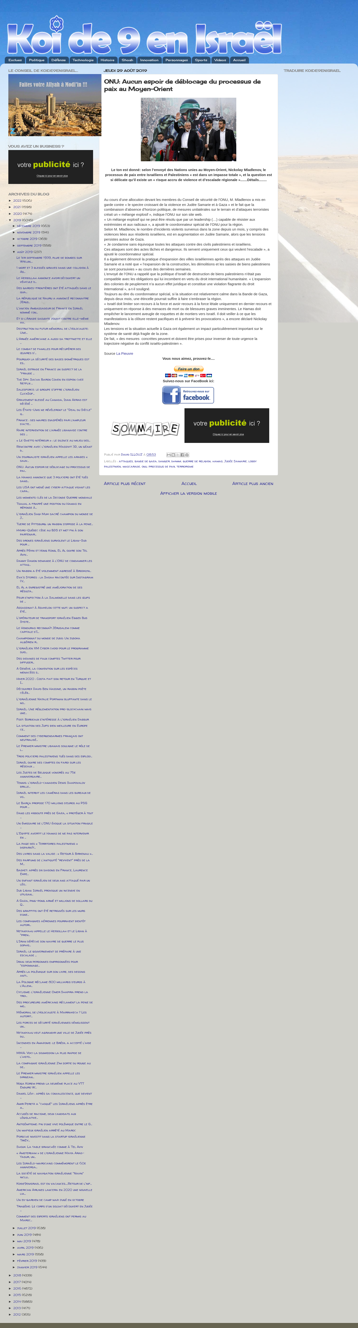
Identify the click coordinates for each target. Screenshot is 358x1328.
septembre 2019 (29, 245)
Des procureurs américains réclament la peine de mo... (54, 1004)
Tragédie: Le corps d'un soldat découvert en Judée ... (54, 1208)
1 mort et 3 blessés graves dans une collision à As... (52, 269)
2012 (17, 1314)
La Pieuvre (124, 353)
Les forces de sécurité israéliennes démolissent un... (53, 1024)
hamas (217, 461)
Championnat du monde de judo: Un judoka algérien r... (48, 640)
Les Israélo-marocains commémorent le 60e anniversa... (51, 1165)
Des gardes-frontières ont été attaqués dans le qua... (53, 290)
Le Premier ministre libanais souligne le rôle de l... (53, 748)
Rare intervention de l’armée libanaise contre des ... (51, 432)
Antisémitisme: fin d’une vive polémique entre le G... (54, 1124)
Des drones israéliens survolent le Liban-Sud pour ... (51, 542)
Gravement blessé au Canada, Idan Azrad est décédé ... (51, 402)
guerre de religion (197, 461)
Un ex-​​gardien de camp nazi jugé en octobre (50, 1200)
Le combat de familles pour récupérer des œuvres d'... (48, 351)
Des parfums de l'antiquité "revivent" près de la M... (53, 862)
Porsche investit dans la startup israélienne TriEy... (50, 1138)
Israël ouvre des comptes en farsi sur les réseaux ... (48, 764)
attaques (126, 461)
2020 (18, 213)
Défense (59, 60)
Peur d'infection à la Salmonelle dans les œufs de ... (53, 599)
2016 (17, 1288)
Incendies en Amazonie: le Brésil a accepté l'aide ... (53, 1045)
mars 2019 (26, 1254)
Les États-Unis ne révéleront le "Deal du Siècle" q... (54, 412)
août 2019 (25, 252)
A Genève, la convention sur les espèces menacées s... (47, 670)
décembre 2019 (29, 226)
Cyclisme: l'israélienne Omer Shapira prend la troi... (52, 994)
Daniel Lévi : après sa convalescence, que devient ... (54, 1095)
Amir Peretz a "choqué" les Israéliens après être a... (54, 1106)
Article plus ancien (252, 483)
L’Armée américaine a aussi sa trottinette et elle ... (54, 341)
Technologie (83, 60)
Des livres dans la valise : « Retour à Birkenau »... (54, 853)
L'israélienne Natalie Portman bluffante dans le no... (54, 701)
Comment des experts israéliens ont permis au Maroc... (51, 1218)
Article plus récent (125, 483)
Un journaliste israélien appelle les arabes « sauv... (52, 459)
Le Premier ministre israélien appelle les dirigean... (48, 1075)
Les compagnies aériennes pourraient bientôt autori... (50, 923)
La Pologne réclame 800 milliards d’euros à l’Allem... (50, 984)
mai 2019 (24, 1241)
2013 (17, 1308)
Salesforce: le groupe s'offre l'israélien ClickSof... (47, 391)
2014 (17, 1301)
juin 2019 (25, 1234)
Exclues (15, 60)
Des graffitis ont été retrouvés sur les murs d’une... (50, 913)
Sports (201, 60)
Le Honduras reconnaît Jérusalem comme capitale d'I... (48, 630)
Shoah (127, 60)
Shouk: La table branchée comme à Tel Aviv (49, 1147)
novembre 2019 (29, 232)
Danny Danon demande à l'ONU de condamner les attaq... (54, 563)
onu (144, 466)
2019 (17, 220)
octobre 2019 (27, 239)
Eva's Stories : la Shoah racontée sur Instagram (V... (54, 579)
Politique (36, 60)
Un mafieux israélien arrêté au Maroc (46, 1130)
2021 (17, 207)
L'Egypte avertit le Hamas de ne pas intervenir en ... (52, 835)
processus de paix (162, 466)
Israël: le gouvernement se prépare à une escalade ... (48, 953)
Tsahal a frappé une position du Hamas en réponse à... (48, 505)
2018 (17, 1275)
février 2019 (27, 1260)
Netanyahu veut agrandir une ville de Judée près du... (53, 1034)
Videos (220, 60)
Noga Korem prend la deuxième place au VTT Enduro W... (50, 1085)
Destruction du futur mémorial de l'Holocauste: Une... (52, 330)
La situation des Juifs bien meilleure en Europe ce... (52, 727)
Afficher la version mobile (188, 493)
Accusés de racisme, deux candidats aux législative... (46, 1116)
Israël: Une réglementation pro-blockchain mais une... (53, 711)
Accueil (239, 60)
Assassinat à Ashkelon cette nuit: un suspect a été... (52, 609)
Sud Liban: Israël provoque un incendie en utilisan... (48, 892)
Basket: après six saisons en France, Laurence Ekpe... (52, 872)
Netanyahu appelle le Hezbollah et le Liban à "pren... (51, 933)
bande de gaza (146, 461)
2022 (17, 200)
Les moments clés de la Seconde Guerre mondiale (54, 497)
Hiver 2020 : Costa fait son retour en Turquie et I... (53, 681)
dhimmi (176, 461)
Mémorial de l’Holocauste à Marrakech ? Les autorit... (51, 1014)
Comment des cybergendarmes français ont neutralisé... (49, 738)
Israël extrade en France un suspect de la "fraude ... (49, 371)
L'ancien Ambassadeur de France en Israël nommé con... (49, 310)
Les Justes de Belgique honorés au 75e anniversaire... (46, 774)
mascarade (131, 466)
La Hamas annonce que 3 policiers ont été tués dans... (52, 479)
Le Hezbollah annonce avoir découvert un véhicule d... (48, 280)
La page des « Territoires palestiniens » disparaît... (47, 845)
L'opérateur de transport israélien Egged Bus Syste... (51, 620)
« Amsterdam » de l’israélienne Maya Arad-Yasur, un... (50, 1155)
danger (164, 461)
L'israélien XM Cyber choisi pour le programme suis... (52, 650)
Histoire (107, 60)
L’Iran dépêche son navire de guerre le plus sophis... (50, 943)
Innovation (149, 60)
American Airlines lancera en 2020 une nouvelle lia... (54, 1192)
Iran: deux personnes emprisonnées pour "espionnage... (47, 963)
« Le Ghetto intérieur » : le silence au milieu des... (53, 440)
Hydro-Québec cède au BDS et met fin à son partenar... (49, 532)
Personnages (177, 60)
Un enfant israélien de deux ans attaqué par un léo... (53, 882)
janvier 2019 (27, 1267)
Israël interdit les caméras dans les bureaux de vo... (53, 794)
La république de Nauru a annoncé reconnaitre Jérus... (52, 300)
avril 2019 (26, 1247)
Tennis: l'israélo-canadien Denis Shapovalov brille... (50, 784)
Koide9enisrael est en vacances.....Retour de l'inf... (54, 1183)
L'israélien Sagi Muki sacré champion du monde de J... (54, 516)
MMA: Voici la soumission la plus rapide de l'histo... (48, 1055)
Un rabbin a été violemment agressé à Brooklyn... (53, 571)
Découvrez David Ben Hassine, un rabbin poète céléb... (51, 691)
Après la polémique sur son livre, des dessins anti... (50, 973)
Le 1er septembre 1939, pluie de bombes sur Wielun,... (49, 259)
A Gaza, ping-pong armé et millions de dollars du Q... (54, 902)
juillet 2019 (27, 1228)
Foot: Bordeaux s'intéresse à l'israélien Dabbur (52, 719)
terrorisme (185, 466)
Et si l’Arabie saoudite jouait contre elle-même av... (52, 320)
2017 (17, 1282)
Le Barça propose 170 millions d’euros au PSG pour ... (51, 805)
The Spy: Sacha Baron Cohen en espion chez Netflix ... (50, 381)
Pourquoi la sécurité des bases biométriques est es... (52, 361)
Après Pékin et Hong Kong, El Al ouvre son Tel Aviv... (51, 552)
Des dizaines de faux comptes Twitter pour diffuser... (48, 660)
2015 (17, 1295)
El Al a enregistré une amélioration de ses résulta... (49, 589)
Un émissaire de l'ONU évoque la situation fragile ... (54, 825)
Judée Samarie (235, 461)
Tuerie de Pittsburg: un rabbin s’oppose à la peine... (54, 524)
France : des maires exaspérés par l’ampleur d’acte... (50, 422)
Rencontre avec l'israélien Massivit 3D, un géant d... (54, 448)
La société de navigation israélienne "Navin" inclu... (50, 1175)
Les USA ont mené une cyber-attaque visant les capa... (53, 489)
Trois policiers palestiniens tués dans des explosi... (54, 756)
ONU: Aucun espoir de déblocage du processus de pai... (53, 469)
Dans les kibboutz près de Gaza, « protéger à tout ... (54, 815)
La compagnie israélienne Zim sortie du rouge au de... (53, 1065)
